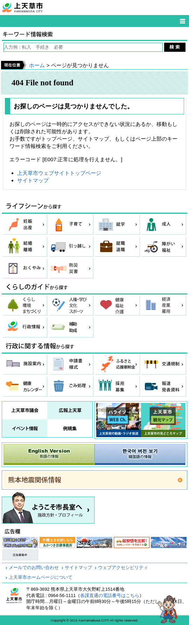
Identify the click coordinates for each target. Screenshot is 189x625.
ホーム (37, 65)
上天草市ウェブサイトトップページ (59, 173)
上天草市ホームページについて (40, 577)
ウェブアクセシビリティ (123, 567)
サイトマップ (33, 180)
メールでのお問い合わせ (34, 567)
